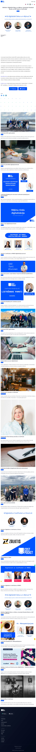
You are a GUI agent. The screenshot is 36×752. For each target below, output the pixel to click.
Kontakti (2, 731)
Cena (2, 720)
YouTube (2, 738)
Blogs (2, 733)
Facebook (2, 739)
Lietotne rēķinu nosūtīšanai (6, 725)
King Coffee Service (4, 76)
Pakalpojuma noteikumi (18, 746)
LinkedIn (2, 741)
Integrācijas (3, 718)
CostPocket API (4, 722)
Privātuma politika (18, 748)
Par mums (3, 730)
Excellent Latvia (3, 83)
